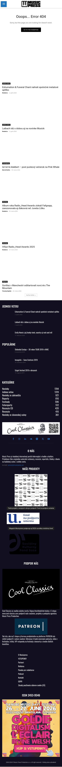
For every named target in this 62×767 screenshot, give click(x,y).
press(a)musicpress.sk (16, 465)
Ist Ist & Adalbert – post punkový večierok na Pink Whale (30, 167)
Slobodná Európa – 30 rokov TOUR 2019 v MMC (32, 349)
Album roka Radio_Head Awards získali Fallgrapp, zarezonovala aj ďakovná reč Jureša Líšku (27, 207)
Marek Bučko (6, 170)
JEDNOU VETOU (10, 306)
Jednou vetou (6, 83)
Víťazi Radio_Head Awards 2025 (18, 247)
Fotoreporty (6, 163)
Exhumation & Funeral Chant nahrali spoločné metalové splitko (37, 311)
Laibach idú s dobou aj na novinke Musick (23, 128)
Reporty (5, 281)
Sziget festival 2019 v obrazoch (26, 370)
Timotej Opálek (6, 291)
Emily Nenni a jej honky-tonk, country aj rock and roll (33, 332)
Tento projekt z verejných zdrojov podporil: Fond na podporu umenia (31, 508)
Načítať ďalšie (31, 295)
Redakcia (5, 93)
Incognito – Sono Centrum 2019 (26, 359)
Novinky (5, 202)
